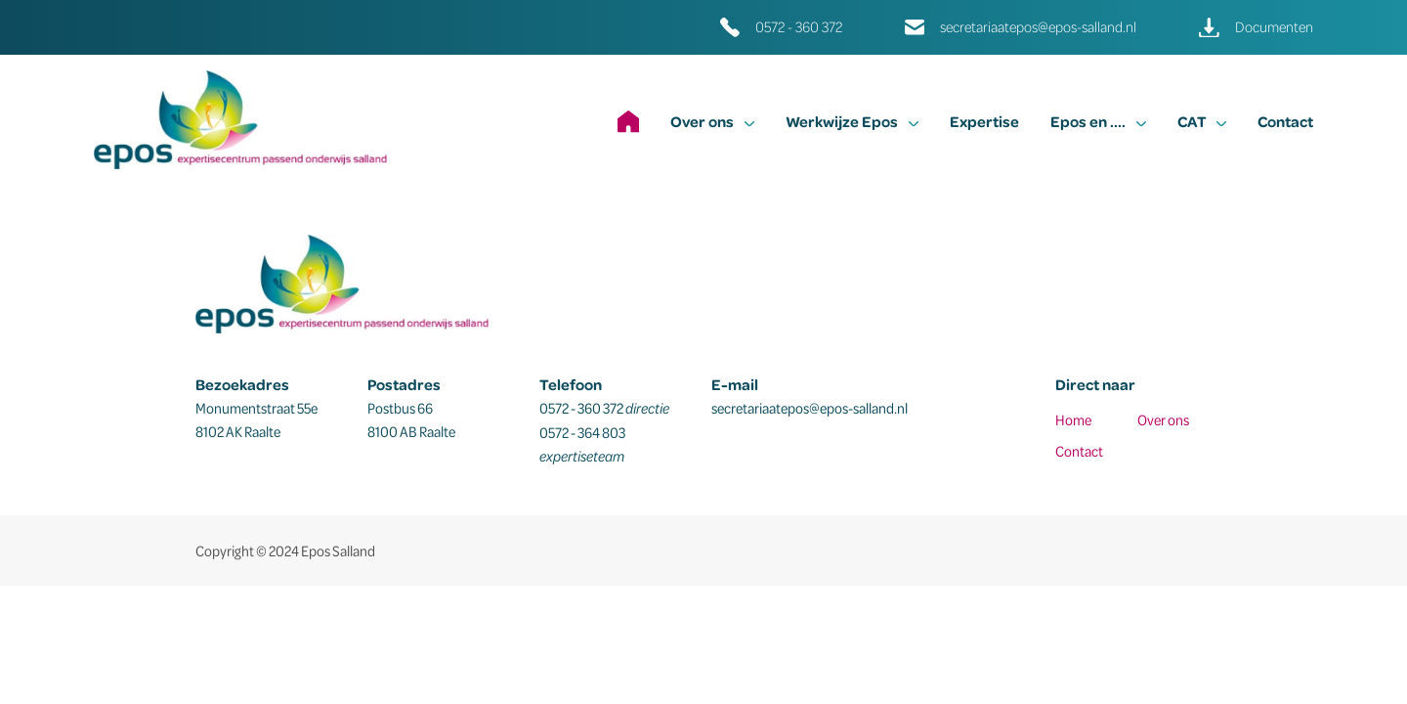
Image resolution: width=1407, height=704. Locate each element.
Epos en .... (1098, 121)
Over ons (712, 121)
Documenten (1274, 27)
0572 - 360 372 (798, 27)
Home (1073, 419)
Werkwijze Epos (852, 121)
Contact (1285, 121)
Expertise (984, 121)
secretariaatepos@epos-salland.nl (1038, 27)
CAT (1201, 121)
